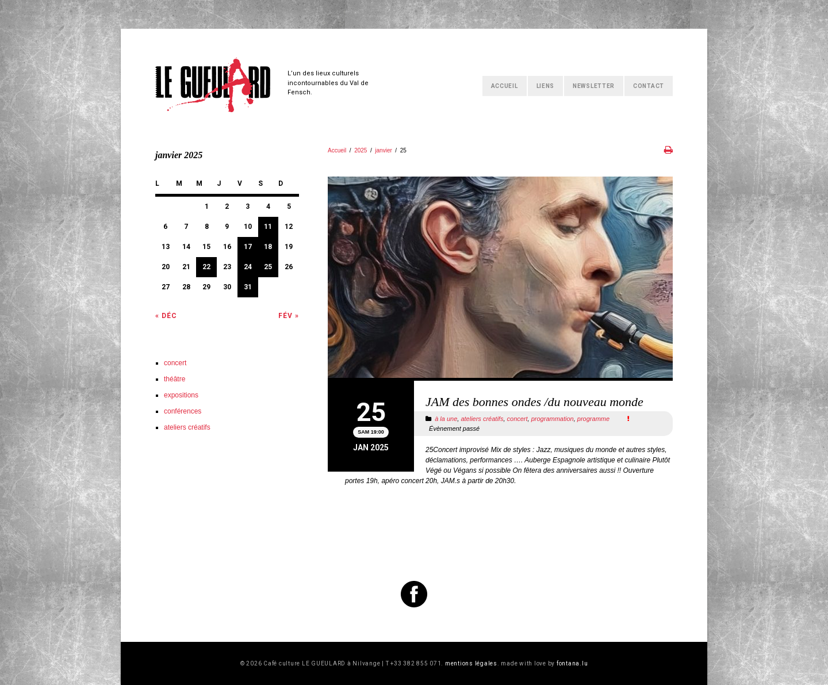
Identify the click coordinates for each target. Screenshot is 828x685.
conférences (182, 411)
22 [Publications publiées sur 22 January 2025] (206, 267)
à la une (446, 418)
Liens (545, 86)
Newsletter (594, 86)
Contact (648, 86)
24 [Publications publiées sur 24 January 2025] (248, 267)
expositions (181, 395)
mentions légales (471, 663)
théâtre (174, 379)
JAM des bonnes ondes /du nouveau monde (534, 402)
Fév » (288, 316)
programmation (552, 418)
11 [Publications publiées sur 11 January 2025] (268, 227)
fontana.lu (572, 663)
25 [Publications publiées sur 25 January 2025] (268, 267)
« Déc (166, 316)
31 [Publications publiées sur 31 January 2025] (248, 287)
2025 (360, 150)
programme (593, 418)
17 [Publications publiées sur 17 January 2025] (248, 247)
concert (517, 418)
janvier (383, 150)
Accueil (504, 86)
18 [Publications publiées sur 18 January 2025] (268, 247)
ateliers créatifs (482, 418)
